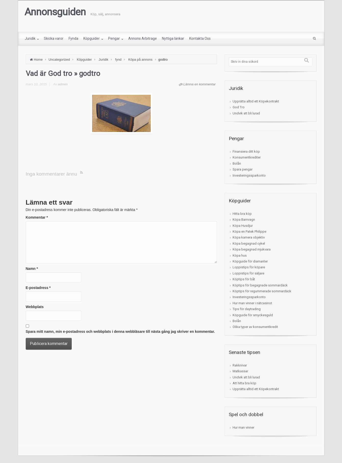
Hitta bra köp (242, 214)
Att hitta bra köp (244, 383)
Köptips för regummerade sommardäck (262, 291)
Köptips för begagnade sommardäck (260, 285)
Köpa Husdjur (243, 226)
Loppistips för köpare (249, 267)
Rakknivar (240, 365)
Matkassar (240, 371)
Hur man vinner (243, 427)
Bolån (237, 163)
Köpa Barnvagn (244, 219)
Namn (32, 269)
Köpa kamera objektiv (249, 237)
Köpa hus (240, 255)
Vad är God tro (49, 73)
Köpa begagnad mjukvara (252, 249)
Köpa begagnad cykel (249, 243)
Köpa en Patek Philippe (249, 231)
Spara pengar (242, 169)
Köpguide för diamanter (250, 261)
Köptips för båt (244, 279)
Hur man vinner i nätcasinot (252, 303)
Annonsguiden (55, 12)
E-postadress (38, 288)
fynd (118, 59)
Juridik (103, 59)
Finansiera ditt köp (246, 151)
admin (63, 84)
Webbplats (35, 307)
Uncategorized (59, 59)
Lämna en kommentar (199, 84)
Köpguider (84, 59)
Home (38, 59)
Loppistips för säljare (248, 273)
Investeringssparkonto (249, 175)
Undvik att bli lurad (246, 113)
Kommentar (37, 217)
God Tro (239, 107)
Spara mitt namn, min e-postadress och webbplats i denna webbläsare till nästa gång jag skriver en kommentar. (120, 331)
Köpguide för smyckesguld (253, 315)
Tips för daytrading (247, 309)
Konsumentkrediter (247, 157)
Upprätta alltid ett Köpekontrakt (256, 101)
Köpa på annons (140, 59)
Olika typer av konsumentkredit (255, 327)
